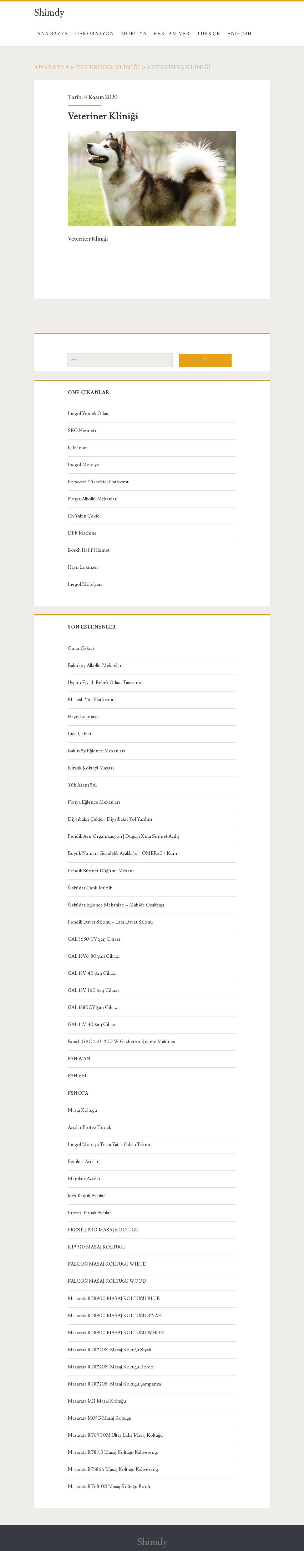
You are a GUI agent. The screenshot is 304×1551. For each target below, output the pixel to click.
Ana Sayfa (52, 34)
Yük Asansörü (82, 785)
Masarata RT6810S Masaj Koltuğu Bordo (110, 1486)
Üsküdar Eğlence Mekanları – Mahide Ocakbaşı (116, 905)
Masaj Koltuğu (82, 1110)
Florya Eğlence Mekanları (94, 802)
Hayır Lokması (83, 567)
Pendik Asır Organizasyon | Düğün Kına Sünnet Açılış (124, 836)
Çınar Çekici (81, 648)
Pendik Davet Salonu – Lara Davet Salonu (110, 922)
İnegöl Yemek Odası (89, 413)
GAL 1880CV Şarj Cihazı (93, 1007)
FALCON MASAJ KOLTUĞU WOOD (107, 1281)
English (239, 34)
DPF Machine (82, 533)
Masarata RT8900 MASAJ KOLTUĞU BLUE (114, 1299)
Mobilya (134, 34)
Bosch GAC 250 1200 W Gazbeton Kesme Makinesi (122, 1042)
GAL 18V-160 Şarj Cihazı (93, 990)
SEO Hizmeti (82, 430)
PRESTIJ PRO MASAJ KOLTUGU (103, 1230)
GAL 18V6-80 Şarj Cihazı (94, 956)
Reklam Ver (172, 34)
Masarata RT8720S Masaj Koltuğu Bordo (111, 1367)
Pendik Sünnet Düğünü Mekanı (101, 871)
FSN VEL (77, 1076)
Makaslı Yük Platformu (91, 700)
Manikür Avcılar (84, 1179)
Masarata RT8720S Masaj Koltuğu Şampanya (114, 1384)
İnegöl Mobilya (83, 465)
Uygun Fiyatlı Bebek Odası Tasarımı (104, 682)
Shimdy (49, 13)
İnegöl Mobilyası (85, 584)
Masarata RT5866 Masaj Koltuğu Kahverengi (114, 1469)
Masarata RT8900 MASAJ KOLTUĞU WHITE (116, 1333)
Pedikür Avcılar (83, 1161)
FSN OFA (78, 1093)
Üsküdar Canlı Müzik (90, 888)
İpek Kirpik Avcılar (86, 1196)
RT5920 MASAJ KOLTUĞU (97, 1247)
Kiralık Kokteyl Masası (91, 768)
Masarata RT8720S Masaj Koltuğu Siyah (110, 1350)
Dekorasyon (94, 34)
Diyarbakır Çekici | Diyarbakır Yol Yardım (110, 819)
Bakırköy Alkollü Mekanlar (94, 665)
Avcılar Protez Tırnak (89, 1127)
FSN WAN (79, 1059)
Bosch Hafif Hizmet (89, 550)
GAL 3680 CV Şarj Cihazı (94, 939)
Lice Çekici (79, 734)
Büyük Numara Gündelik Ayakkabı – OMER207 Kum (122, 853)
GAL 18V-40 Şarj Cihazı (92, 973)
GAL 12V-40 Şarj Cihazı (92, 1024)
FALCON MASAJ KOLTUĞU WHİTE (107, 1264)
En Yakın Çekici (84, 516)
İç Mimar (77, 448)
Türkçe (209, 34)
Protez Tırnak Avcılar (89, 1213)
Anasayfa (52, 67)
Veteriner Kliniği (108, 67)
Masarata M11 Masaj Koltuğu (97, 1401)
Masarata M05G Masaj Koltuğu (100, 1418)
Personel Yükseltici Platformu (99, 482)
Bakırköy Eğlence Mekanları (96, 751)
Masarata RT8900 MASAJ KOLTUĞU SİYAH (115, 1316)
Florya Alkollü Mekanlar (92, 499)
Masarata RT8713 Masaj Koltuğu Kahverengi (113, 1452)
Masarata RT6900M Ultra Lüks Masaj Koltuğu (115, 1435)
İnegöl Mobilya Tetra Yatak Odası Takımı (110, 1144)
